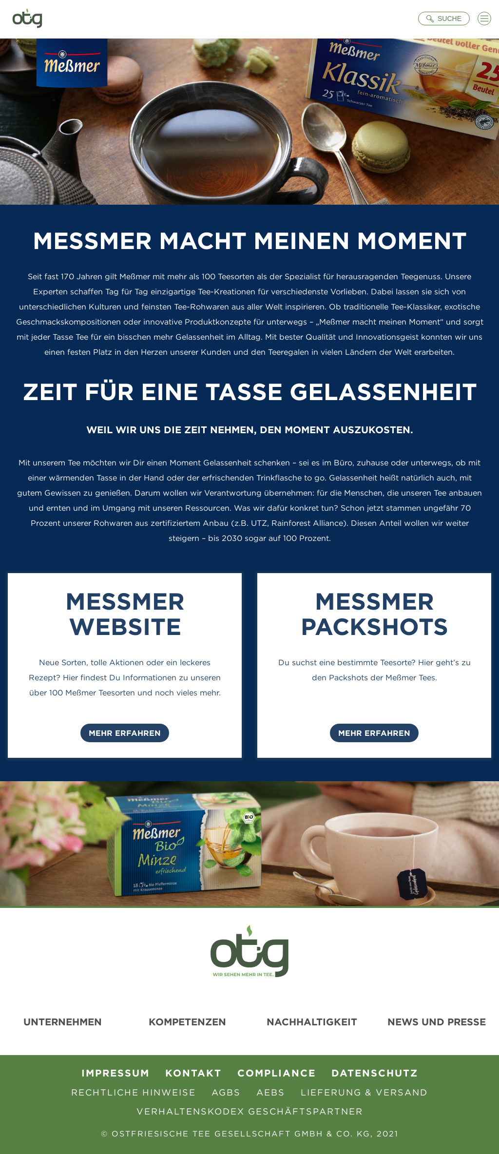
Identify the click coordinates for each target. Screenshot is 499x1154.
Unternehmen (62, 1022)
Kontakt (193, 1073)
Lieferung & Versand (364, 1092)
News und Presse (436, 1022)
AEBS (270, 1092)
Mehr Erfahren (125, 733)
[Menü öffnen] (484, 18)
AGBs (226, 1092)
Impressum (115, 1073)
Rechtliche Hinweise (133, 1092)
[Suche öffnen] (444, 18)
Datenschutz (374, 1073)
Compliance (276, 1073)
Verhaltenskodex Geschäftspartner (249, 1111)
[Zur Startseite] (27, 19)
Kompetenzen (187, 1022)
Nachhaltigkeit (312, 1022)
